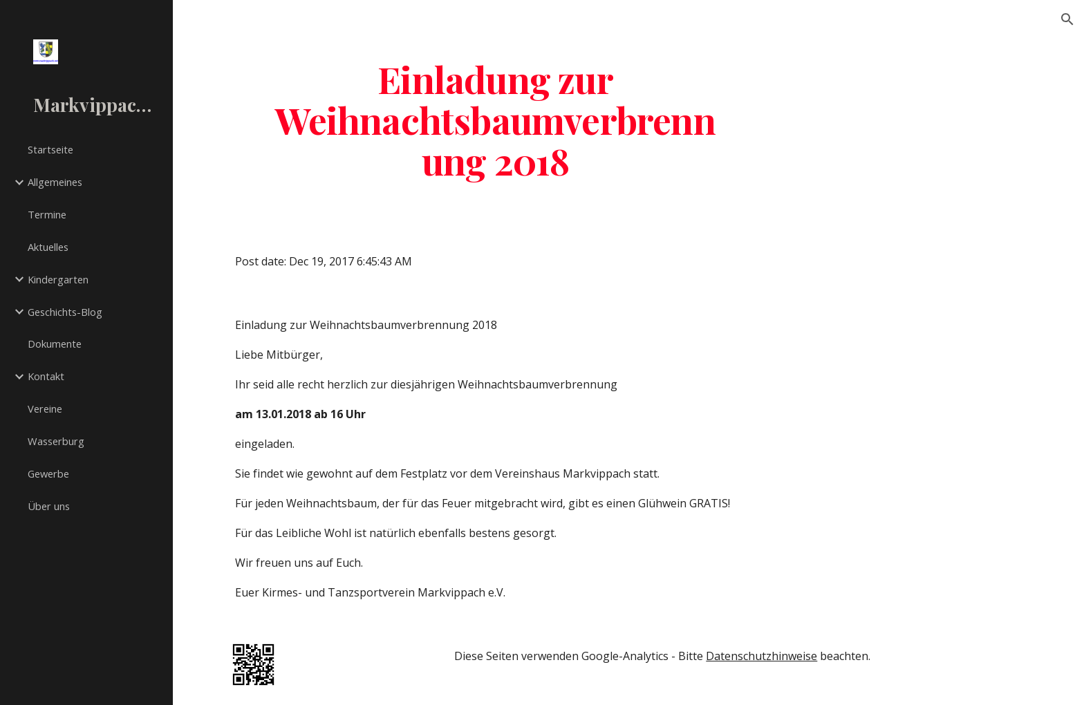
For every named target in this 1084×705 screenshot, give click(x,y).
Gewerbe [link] (48, 473)
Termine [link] (47, 214)
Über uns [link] (49, 506)
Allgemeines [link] (55, 182)
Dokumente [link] (55, 343)
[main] (496, 119)
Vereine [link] (45, 408)
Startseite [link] (50, 149)
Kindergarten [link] (58, 279)
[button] (1067, 19)
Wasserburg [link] (56, 441)
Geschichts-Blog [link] (65, 312)
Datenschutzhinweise (761, 656)
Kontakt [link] (46, 376)
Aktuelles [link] (48, 247)
